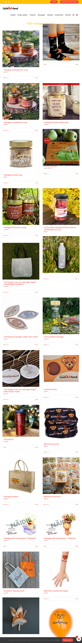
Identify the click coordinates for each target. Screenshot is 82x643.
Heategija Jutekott (11, 496)
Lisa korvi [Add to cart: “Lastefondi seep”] (47, 397)
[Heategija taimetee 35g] (20, 154)
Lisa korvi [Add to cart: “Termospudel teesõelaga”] (47, 344)
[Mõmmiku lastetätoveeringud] (61, 570)
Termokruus (8, 439)
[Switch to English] (73, 14)
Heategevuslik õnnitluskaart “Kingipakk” (20, 538)
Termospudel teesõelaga (54, 337)
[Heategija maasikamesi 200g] (20, 101)
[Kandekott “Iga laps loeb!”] (20, 570)
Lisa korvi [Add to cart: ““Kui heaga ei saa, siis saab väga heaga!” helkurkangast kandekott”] (7, 292)
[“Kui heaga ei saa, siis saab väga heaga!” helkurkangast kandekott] (20, 261)
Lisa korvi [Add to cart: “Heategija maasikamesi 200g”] (7, 130)
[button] (77, 14)
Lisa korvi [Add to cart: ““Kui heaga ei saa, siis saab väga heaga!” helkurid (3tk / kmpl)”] (7, 399)
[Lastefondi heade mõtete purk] (61, 101)
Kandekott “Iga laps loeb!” (14, 591)
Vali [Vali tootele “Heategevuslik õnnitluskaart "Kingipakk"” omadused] (5, 546)
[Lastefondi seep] (61, 368)
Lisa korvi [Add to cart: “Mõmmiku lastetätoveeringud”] (47, 598)
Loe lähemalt (56, 640)
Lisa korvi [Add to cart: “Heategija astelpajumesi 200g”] (7, 77)
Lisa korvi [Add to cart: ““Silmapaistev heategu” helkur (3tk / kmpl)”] (7, 344)
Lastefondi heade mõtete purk (56, 122)
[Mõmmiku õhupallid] (61, 622)
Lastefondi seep (50, 389)
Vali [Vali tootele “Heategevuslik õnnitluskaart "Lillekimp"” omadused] (45, 546)
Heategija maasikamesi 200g (15, 122)
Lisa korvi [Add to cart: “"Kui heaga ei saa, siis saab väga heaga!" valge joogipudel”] (47, 278)
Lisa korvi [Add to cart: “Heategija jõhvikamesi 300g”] (7, 235)
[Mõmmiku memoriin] (61, 475)
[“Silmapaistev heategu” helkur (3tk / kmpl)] (20, 316)
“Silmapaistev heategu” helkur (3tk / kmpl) (21, 337)
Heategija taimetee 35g (13, 175)
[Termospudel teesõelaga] (61, 316)
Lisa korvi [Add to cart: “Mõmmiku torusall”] (47, 452)
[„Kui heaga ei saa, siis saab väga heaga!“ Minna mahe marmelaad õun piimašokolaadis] (61, 147)
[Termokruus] (20, 421)
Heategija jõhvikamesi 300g (15, 227)
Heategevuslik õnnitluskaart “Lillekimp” (60, 538)
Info (37, 77)
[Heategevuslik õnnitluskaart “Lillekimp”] (61, 523)
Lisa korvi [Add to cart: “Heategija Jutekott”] (7, 504)
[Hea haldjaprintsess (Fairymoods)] (20, 615)
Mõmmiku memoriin (52, 496)
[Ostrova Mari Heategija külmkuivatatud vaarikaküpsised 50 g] (61, 206)
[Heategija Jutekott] (20, 475)
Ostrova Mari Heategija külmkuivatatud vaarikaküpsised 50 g (60, 228)
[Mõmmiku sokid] (61, 42)
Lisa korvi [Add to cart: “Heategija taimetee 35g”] (7, 182)
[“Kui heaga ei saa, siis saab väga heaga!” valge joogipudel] (61, 254)
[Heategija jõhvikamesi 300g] (20, 206)
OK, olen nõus (67, 640)
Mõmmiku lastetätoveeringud (56, 591)
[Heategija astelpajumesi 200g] (20, 49)
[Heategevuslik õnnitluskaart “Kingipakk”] (20, 523)
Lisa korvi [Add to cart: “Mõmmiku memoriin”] (47, 504)
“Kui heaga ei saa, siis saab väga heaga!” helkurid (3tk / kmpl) (20, 390)
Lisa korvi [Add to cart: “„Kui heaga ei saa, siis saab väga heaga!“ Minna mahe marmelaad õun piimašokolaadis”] (47, 173)
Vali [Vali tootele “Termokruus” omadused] (5, 447)
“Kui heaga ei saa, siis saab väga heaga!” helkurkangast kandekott (20, 283)
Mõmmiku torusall (51, 444)
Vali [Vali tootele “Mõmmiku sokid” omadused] (45, 64)
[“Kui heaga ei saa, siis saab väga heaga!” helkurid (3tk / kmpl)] (20, 368)
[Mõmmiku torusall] (61, 423)
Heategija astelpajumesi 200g (16, 70)
